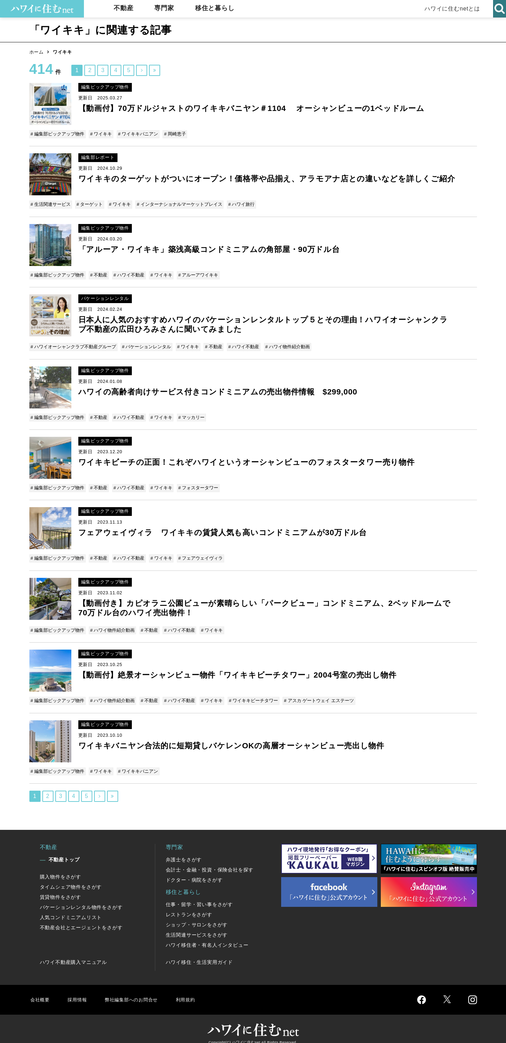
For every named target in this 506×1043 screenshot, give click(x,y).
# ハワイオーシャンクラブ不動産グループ (74, 345)
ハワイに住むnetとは (450, 9)
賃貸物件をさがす (60, 889)
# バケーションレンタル (146, 345)
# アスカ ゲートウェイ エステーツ (315, 694)
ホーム (36, 52)
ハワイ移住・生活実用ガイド (199, 954)
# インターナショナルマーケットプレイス (178, 205)
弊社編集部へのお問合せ (140, 991)
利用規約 (200, 991)
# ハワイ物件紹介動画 (284, 345)
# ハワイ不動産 (128, 274)
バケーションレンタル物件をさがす (81, 899)
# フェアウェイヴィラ (198, 553)
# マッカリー (189, 415)
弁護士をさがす (184, 851)
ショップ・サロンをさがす (197, 916)
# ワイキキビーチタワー (250, 694)
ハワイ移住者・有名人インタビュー (207, 937)
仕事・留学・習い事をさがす (199, 896)
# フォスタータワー (196, 484)
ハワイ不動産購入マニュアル (73, 954)
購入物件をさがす (60, 869)
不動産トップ (64, 851)
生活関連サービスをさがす (197, 927)
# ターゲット (89, 205)
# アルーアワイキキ (196, 274)
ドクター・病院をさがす (194, 872)
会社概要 (41, 991)
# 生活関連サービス (51, 205)
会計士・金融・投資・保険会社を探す (210, 861)
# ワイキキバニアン (137, 133)
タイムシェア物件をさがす (71, 879)
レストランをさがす (189, 906)
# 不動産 (98, 274)
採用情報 (80, 991)
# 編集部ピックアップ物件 (58, 133)
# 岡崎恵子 (174, 133)
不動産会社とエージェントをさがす (81, 919)
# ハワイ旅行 (239, 205)
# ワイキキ (101, 133)
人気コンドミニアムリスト (71, 909)
